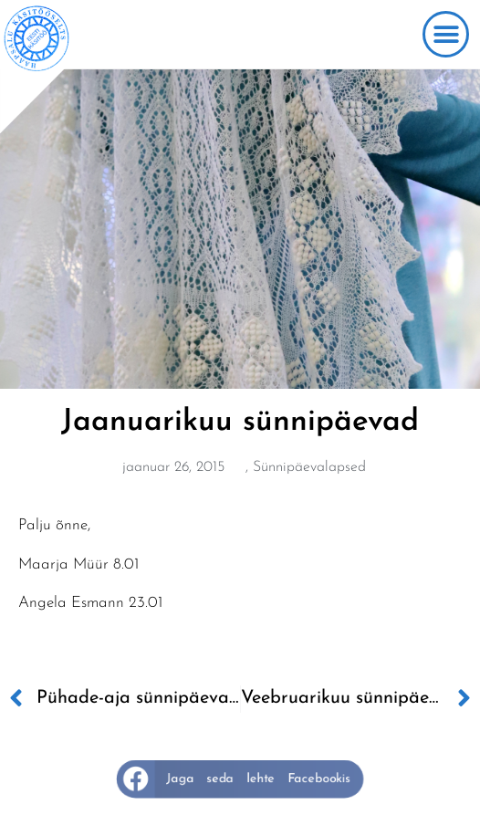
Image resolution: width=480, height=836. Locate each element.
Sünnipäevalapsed (309, 467)
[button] (446, 34)
